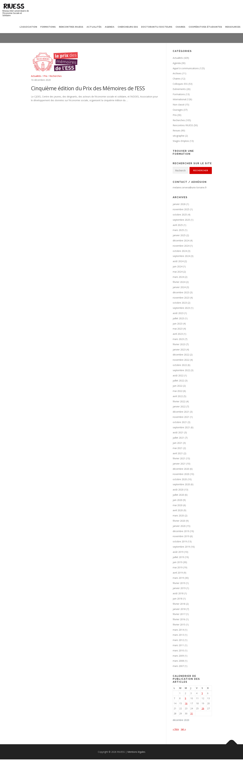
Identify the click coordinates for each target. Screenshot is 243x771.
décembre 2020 (181, 468)
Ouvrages (178, 109)
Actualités (94, 27)
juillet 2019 (178, 557)
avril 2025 (178, 225)
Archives (177, 73)
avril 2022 (178, 396)
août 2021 (178, 432)
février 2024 (179, 281)
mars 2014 (178, 629)
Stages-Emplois (181, 140)
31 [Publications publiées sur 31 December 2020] (191, 713)
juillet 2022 (178, 380)
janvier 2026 (179, 204)
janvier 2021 (179, 463)
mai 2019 (177, 567)
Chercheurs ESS (128, 27)
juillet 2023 (178, 318)
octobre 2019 (180, 541)
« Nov (176, 729)
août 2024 (178, 261)
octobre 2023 (180, 302)
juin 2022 (177, 385)
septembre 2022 (181, 370)
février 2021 (179, 458)
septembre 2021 (181, 427)
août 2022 (178, 375)
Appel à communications (186, 68)
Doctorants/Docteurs (156, 27)
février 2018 (179, 603)
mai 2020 (177, 505)
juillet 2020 (178, 494)
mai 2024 (177, 271)
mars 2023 (178, 339)
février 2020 (179, 520)
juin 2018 (177, 598)
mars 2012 (178, 640)
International (179, 99)
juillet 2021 (178, 437)
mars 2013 (178, 634)
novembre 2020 (181, 474)
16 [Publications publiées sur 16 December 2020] (186, 703)
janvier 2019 (179, 588)
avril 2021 (178, 453)
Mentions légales (136, 751)
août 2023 (178, 313)
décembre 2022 (181, 354)
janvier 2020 (179, 525)
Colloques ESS (180, 83)
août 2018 (178, 593)
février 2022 (179, 401)
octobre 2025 (180, 214)
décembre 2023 (181, 292)
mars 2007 (178, 666)
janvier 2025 (179, 235)
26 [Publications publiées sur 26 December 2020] (203, 708)
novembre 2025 (181, 209)
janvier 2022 (179, 406)
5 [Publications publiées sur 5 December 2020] (202, 693)
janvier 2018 (179, 609)
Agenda (109, 27)
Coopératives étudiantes (205, 27)
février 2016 (179, 619)
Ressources (233, 27)
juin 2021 (177, 442)
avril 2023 (178, 333)
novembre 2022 (181, 359)
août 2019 (178, 551)
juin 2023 (177, 323)
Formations (48, 27)
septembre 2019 (181, 546)
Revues (176, 130)
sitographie (178, 135)
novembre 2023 (181, 297)
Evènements (179, 89)
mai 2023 (177, 328)
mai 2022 (177, 391)
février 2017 (179, 614)
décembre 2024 (181, 240)
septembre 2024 (181, 256)
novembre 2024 (181, 245)
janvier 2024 (179, 287)
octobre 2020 (180, 479)
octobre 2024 (180, 250)
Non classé (178, 104)
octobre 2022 (180, 365)
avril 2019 (178, 572)
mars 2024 (178, 276)
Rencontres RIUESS (71, 27)
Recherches (55, 76)
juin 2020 (177, 500)
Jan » (183, 729)
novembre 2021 (181, 416)
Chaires (180, 27)
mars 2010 (178, 650)
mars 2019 (178, 577)
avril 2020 (178, 510)
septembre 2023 (181, 307)
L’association (28, 27)
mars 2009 (178, 655)
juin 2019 (177, 562)
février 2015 (179, 624)
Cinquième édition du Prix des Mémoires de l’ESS (88, 88)
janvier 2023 (179, 349)
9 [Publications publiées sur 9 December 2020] (185, 698)
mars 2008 (178, 660)
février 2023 (179, 344)
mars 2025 (178, 230)
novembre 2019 (181, 536)
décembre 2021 (181, 411)
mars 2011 (178, 645)
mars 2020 (178, 515)
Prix (45, 76)
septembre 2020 (181, 484)
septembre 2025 (181, 219)
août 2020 (178, 489)
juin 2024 (177, 266)
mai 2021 (177, 448)
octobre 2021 (180, 422)
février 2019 (179, 583)
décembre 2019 (181, 531)
